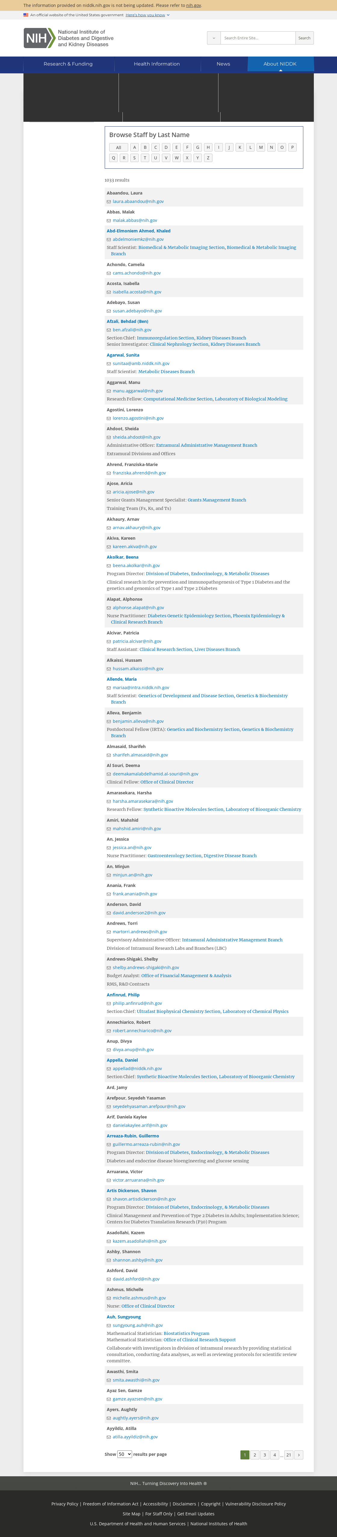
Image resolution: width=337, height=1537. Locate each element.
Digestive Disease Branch (230, 855)
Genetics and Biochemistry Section (203, 729)
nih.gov (193, 5)
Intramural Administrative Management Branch (232, 940)
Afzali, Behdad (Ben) (127, 321)
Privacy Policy (64, 1504)
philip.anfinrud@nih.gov (137, 1003)
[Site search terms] (258, 38)
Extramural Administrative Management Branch (206, 445)
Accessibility (155, 1504)
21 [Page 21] (288, 1455)
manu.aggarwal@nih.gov (138, 391)
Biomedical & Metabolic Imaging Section (181, 247)
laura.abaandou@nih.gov (138, 201)
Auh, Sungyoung (124, 1317)
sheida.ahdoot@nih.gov (136, 437)
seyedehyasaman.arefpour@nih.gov (149, 1106)
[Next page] (298, 1454)
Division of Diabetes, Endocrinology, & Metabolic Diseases (207, 573)
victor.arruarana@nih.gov (138, 1180)
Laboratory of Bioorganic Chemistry (263, 809)
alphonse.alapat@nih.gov (138, 607)
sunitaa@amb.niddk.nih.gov (141, 363)
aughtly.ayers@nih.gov (136, 1418)
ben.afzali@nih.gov (132, 330)
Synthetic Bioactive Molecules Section (183, 809)
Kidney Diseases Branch (221, 338)
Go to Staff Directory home (137, 101)
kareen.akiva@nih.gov (135, 546)
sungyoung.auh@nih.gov (138, 1325)
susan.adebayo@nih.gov (137, 311)
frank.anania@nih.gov (135, 894)
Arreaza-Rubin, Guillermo (133, 1136)
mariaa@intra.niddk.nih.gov (141, 687)
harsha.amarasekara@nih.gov (143, 801)
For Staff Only (158, 1514)
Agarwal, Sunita (123, 355)
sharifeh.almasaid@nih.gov (140, 755)
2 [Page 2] (255, 1455)
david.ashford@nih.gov (136, 1279)
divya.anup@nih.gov (133, 1049)
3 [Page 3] (265, 1455)
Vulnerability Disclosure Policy (255, 1504)
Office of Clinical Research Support (200, 1339)
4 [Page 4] (275, 1455)
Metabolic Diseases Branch (166, 371)
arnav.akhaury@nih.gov (136, 527)
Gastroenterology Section (174, 855)
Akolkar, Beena (122, 557)
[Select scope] (214, 38)
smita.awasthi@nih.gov (136, 1380)
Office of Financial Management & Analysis (186, 975)
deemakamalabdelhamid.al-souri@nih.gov (155, 774)
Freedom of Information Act (110, 1504)
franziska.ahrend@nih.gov (139, 473)
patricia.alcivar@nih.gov (137, 641)
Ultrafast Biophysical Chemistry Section (178, 1011)
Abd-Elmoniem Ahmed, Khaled (139, 231)
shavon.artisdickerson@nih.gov (144, 1199)
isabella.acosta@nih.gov (137, 292)
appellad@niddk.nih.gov (137, 1068)
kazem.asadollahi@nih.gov (139, 1241)
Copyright (211, 1504)
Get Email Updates (196, 1514)
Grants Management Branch (217, 500)
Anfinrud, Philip (123, 995)
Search (304, 38)
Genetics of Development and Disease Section (186, 695)
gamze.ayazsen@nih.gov (137, 1399)
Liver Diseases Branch (217, 649)
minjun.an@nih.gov (132, 875)
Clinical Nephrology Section (179, 344)
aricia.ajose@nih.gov (133, 492)
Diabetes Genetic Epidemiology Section (189, 615)
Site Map (132, 1514)
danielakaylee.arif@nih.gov (140, 1125)
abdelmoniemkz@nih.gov (138, 239)
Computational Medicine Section (178, 399)
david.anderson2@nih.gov (139, 913)
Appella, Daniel (122, 1060)
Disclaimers (184, 1504)
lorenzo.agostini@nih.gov (138, 418)
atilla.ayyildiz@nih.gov (135, 1437)
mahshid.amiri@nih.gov (137, 828)
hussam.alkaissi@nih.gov (138, 668)
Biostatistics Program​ (186, 1333)
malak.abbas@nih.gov (135, 220)
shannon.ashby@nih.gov (137, 1260)
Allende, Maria (122, 679)
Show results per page (136, 1454)
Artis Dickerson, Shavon (131, 1190)
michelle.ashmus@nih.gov (139, 1298)
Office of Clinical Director (167, 782)
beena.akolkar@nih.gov (136, 565)
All (118, 147)
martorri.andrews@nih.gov (140, 931)
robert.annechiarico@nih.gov (142, 1030)
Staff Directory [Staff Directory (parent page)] (51, 103)
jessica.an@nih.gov (132, 847)
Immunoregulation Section (165, 338)
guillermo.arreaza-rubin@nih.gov (146, 1144)
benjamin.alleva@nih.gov (138, 721)
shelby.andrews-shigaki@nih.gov (146, 967)
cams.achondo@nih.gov (137, 273)
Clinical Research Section (166, 649)
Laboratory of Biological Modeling (251, 399)
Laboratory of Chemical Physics (256, 1011)
